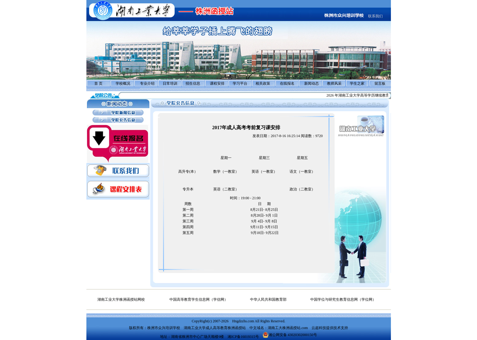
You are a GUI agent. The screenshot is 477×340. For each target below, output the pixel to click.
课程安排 (217, 83)
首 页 (98, 83)
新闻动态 (311, 83)
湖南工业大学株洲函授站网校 (121, 299)
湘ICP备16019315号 (243, 337)
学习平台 (240, 83)
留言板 (379, 83)
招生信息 (193, 83)
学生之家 (357, 83)
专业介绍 (147, 83)
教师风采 (334, 83)
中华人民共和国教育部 (268, 299)
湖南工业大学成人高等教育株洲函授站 (215, 328)
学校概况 (123, 83)
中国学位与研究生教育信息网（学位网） (343, 299)
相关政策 (263, 83)
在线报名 (287, 83)
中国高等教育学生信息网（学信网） (198, 299)
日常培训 (170, 83)
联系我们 (375, 16)
